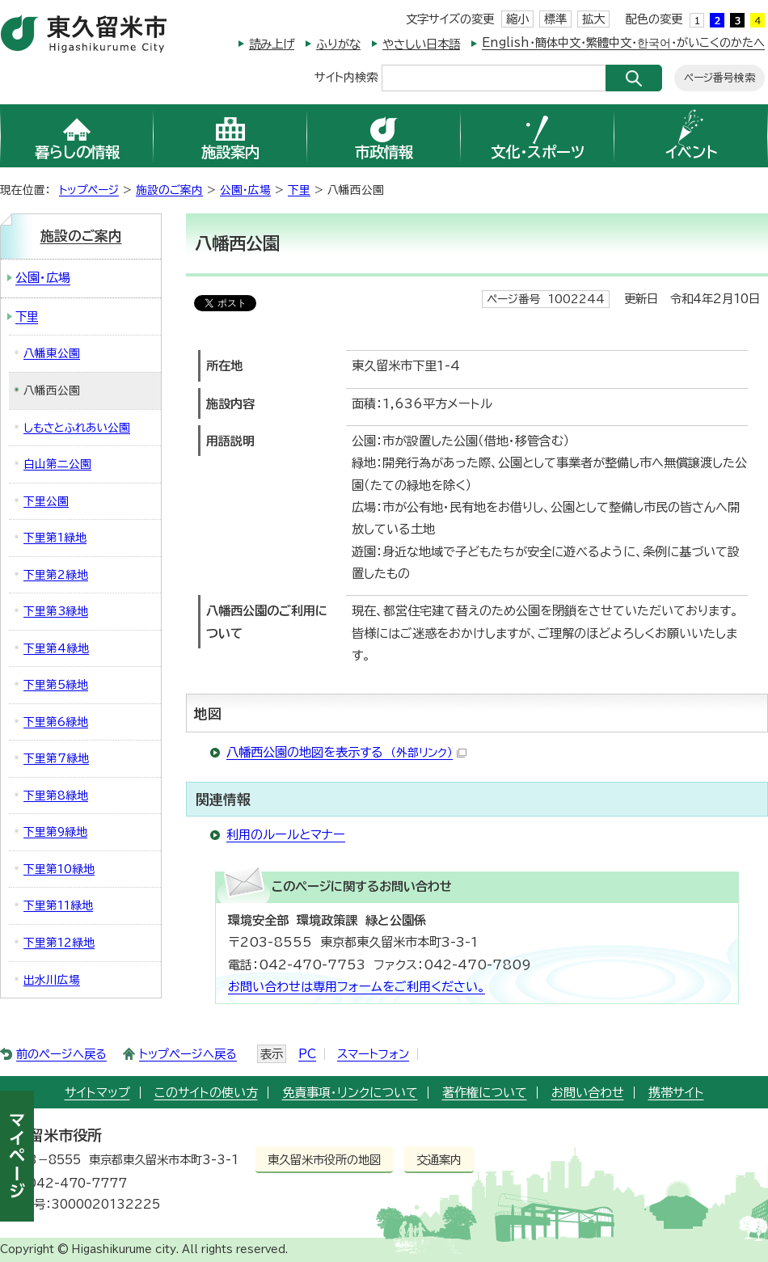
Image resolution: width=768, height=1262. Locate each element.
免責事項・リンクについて (350, 1093)
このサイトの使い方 (206, 1093)
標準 (555, 19)
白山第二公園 (57, 464)
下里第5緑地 (55, 684)
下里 (299, 190)
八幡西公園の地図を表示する (346, 752)
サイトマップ (97, 1093)
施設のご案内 (169, 190)
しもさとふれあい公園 (76, 427)
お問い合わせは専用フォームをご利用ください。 (356, 987)
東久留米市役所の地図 (324, 1160)
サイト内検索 (346, 76)
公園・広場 (245, 190)
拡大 (593, 19)
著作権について (484, 1093)
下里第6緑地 (55, 722)
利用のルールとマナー (285, 835)
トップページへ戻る (188, 1054)
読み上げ (271, 44)
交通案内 (439, 1160)
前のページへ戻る (61, 1054)
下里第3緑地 (55, 611)
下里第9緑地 (55, 832)
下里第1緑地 (55, 537)
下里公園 (46, 501)
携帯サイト (676, 1093)
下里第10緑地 (59, 869)
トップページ (89, 190)
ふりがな (338, 44)
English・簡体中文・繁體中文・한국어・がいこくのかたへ (623, 42)
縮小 (517, 19)
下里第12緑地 (59, 942)
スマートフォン (373, 1054)
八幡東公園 (51, 353)
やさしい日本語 (421, 44)
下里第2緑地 (55, 574)
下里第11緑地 (58, 905)
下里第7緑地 (56, 758)
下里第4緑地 (56, 648)
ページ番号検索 (719, 78)
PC (307, 1054)
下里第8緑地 (55, 795)
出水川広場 (51, 980)
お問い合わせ (587, 1093)
